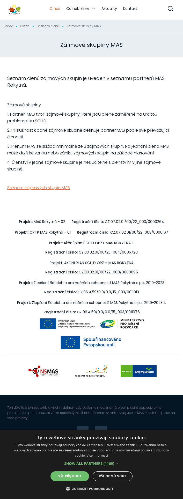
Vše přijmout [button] (69, 476)
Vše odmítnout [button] (112, 476)
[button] (91, 463)
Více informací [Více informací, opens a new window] (97, 455)
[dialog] (91, 464)
